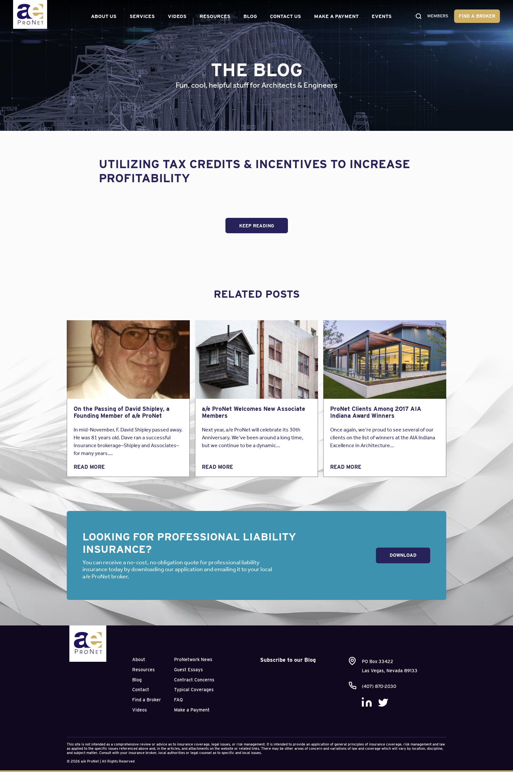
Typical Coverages (194, 689)
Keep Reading (256, 225)
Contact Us (284, 16)
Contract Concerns (194, 679)
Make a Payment (335, 16)
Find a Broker (477, 16)
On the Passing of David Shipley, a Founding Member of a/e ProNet (121, 412)
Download (403, 555)
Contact (140, 689)
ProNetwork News (193, 659)
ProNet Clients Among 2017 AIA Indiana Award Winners (375, 412)
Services (140, 16)
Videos (176, 16)
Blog (249, 16)
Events (380, 16)
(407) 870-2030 (379, 686)
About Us (102, 16)
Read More (89, 467)
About (138, 659)
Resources (213, 16)
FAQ (178, 699)
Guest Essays (188, 669)
